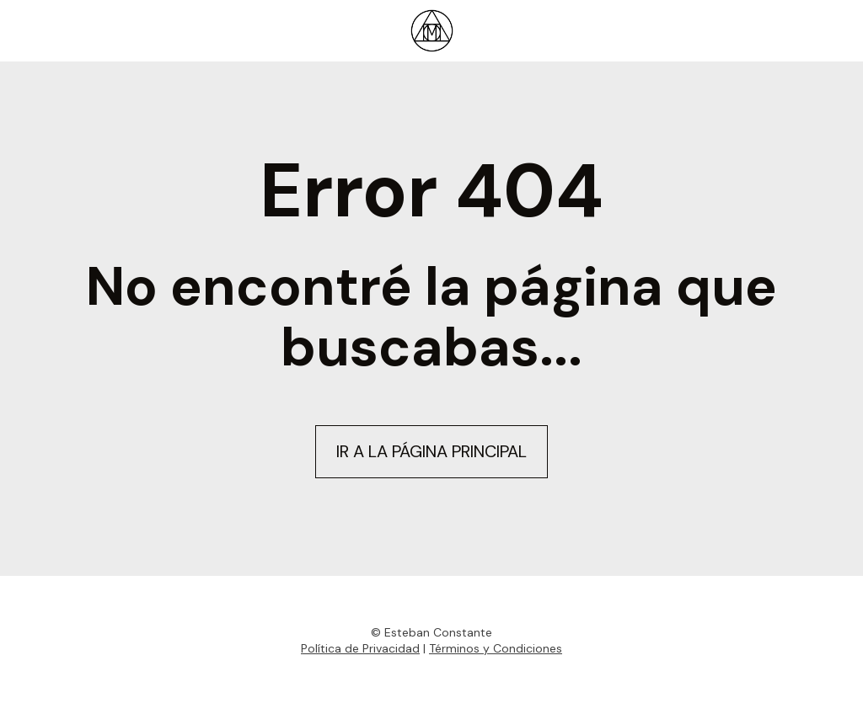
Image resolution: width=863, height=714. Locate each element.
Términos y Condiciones (495, 648)
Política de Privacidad (360, 648)
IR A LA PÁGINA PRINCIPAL (431, 451)
